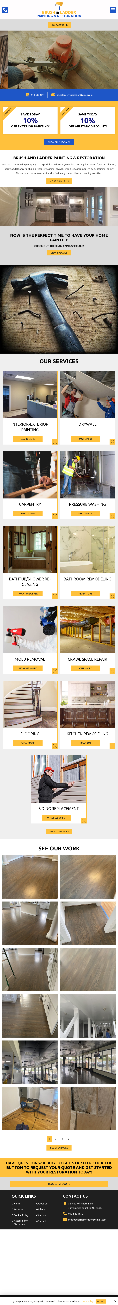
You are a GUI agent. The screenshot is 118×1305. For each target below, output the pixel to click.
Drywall (87, 424)
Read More (30, 514)
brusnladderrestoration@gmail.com (75, 95)
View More (29, 743)
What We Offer (29, 594)
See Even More (59, 1148)
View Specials (59, 253)
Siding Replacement (59, 809)
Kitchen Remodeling (87, 734)
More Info (87, 439)
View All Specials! (59, 142)
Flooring (29, 734)
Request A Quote (46, 71)
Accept (100, 1301)
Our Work (87, 668)
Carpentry (30, 505)
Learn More (30, 439)
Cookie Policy (86, 1301)
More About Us (59, 181)
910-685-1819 (38, 95)
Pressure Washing (87, 505)
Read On (87, 743)
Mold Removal (30, 659)
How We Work (30, 668)
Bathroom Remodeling (87, 579)
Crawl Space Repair (87, 659)
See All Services (59, 831)
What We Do (87, 514)
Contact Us (59, 25)
